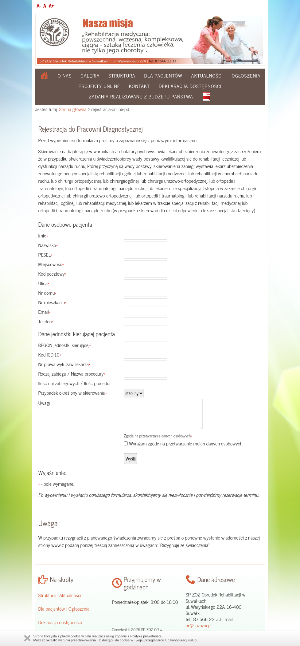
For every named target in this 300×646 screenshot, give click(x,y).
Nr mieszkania (52, 302)
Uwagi (44, 403)
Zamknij (27, 638)
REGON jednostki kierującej (64, 345)
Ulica (43, 283)
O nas (65, 75)
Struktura (121, 75)
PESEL (45, 254)
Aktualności (207, 75)
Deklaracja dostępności (190, 86)
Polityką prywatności (146, 636)
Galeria (89, 75)
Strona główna (72, 109)
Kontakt (139, 86)
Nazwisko (48, 245)
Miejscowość (51, 264)
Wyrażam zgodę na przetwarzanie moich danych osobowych (185, 443)
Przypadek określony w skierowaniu (72, 393)
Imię (43, 235)
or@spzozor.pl (199, 625)
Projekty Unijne (99, 86)
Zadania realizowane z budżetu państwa (141, 96)
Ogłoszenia (246, 75)
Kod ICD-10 (49, 354)
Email (44, 312)
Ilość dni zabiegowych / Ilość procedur (74, 383)
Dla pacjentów (163, 75)
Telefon (45, 321)
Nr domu (47, 293)
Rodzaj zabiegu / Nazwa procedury (72, 373)
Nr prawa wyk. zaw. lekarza (64, 364)
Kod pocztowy (52, 273)
